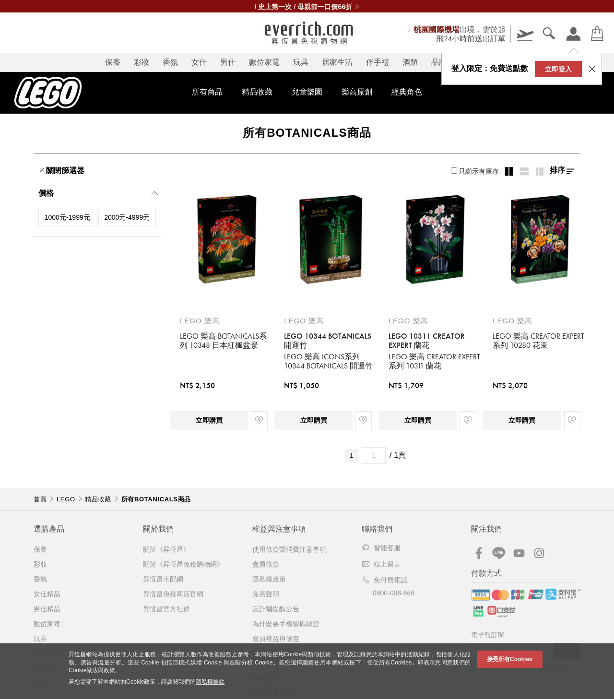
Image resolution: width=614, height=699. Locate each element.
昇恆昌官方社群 (166, 609)
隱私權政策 (269, 579)
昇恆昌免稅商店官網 (173, 594)
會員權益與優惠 (275, 638)
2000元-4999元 (127, 217)
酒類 (410, 62)
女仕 (199, 62)
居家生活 (337, 62)
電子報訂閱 (488, 635)
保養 (112, 62)
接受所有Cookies (509, 659)
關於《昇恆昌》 (166, 549)
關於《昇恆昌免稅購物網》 (183, 564)
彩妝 (141, 62)
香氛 (170, 62)
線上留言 (381, 564)
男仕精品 (47, 609)
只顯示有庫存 (475, 171)
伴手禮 (377, 62)
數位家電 (264, 62)
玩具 (300, 62)
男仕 (228, 62)
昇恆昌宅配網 (163, 579)
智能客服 (381, 548)
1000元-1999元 (67, 217)
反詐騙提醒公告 (275, 609)
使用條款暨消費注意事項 (289, 549)
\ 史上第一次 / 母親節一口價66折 (307, 7)
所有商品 (207, 92)
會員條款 (265, 564)
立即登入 (558, 69)
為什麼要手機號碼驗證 (285, 624)
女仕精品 (47, 594)
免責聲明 (265, 594)
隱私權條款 (210, 681)
